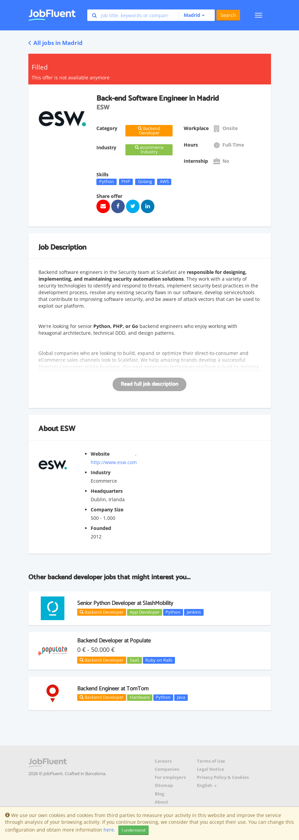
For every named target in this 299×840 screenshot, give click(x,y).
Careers (163, 761)
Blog (159, 794)
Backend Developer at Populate (114, 640)
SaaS (134, 660)
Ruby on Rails (158, 660)
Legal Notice (210, 769)
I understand (133, 830)
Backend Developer (101, 612)
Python (106, 182)
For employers (170, 777)
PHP (125, 182)
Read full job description (149, 384)
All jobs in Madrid (55, 43)
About (161, 802)
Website (100, 454)
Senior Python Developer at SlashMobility (125, 603)
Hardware (140, 697)
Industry (101, 472)
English (207, 785)
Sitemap (164, 785)
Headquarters (107, 491)
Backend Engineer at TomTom (113, 688)
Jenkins (194, 612)
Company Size (107, 509)
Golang (145, 182)
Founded (101, 528)
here (108, 829)
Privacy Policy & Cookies (223, 777)
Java (181, 697)
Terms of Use (211, 761)
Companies (167, 769)
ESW (67, 429)
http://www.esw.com (114, 462)
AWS (164, 182)
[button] (191, 15)
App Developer (144, 612)
